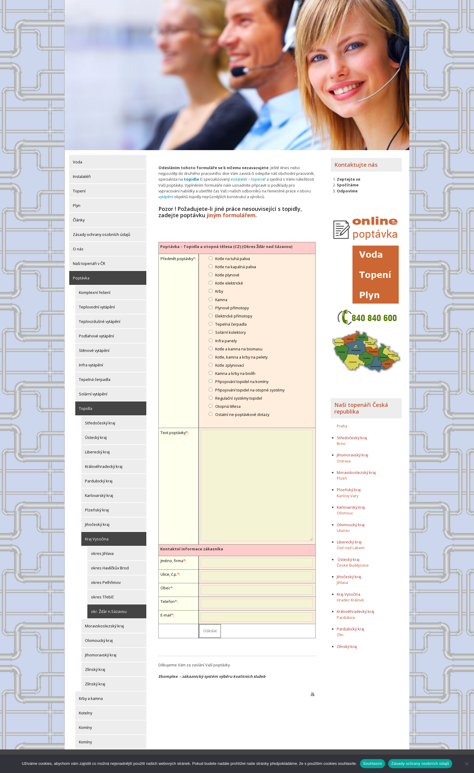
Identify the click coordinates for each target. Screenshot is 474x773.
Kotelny (85, 712)
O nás (78, 248)
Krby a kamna (91, 698)
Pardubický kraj (98, 480)
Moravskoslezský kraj (104, 625)
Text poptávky (173, 432)
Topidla (85, 408)
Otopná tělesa (228, 406)
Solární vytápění (93, 393)
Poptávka (81, 277)
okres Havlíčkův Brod (110, 567)
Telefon (168, 601)
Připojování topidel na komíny (241, 381)
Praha (342, 425)
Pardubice (346, 617)
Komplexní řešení (94, 292)
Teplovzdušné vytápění (99, 321)
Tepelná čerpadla (94, 379)
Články (79, 219)
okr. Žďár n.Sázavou (109, 611)
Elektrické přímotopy (233, 315)
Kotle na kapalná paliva (235, 266)
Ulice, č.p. (169, 574)
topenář (258, 179)
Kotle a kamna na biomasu (238, 348)
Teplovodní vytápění (97, 306)
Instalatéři (82, 176)
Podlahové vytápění (96, 335)
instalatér (239, 179)
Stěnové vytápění (94, 350)
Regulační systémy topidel (238, 398)
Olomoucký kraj (99, 640)
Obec (165, 587)
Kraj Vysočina (97, 538)
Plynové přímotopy (232, 307)
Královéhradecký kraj (103, 466)
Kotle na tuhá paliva (232, 258)
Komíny (85, 727)
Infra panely (226, 340)
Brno (341, 443)
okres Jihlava (102, 553)
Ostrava (344, 460)
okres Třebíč (102, 596)
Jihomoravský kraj (100, 654)
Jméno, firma (172, 560)
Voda (77, 161)
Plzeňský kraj (97, 509)
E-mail (166, 614)
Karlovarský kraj (99, 495)
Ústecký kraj (96, 437)
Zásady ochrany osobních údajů (101, 234)
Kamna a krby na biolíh (235, 373)
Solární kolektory (230, 332)
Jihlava (342, 582)
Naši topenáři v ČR (89, 263)
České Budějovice (353, 565)
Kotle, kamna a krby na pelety (241, 356)
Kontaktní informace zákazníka (191, 548)
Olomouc (345, 512)
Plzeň (342, 478)
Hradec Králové (350, 599)
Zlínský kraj (95, 669)
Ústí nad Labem (351, 547)
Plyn (76, 205)
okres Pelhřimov (106, 582)
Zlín (340, 634)
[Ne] (466, 764)
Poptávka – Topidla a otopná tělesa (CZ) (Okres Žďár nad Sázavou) (226, 246)
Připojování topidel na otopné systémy (249, 389)
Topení (79, 190)
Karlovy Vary (347, 495)
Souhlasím (372, 763)
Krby (219, 291)
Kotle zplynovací (229, 365)
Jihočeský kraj (97, 524)
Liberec (343, 530)
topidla (191, 179)
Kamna (221, 299)
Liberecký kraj (97, 451)
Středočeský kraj (100, 422)
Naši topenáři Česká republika (361, 408)
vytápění (165, 196)
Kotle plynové (227, 274)
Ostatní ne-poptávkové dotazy (242, 414)
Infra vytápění (91, 364)
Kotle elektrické (229, 282)
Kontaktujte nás (356, 164)
